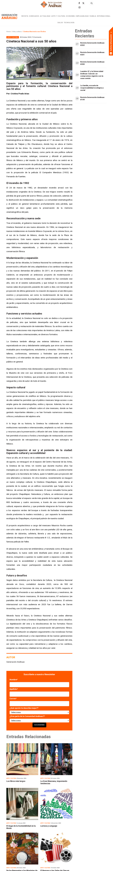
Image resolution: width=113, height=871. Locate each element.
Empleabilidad (91, 18)
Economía (78, 18)
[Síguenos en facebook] (79, 3)
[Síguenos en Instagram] (80, 7)
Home (8, 38)
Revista (28, 18)
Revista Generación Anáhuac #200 (92, 70)
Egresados (39, 18)
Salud (67, 28)
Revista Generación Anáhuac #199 (92, 105)
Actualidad (51, 18)
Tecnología (77, 28)
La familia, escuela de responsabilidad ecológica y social (92, 94)
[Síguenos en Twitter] (83, 3)
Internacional (56, 28)
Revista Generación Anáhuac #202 (92, 51)
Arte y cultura (65, 18)
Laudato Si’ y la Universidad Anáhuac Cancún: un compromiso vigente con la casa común (91, 81)
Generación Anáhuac (15, 669)
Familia (103, 18)
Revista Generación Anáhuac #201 (92, 60)
